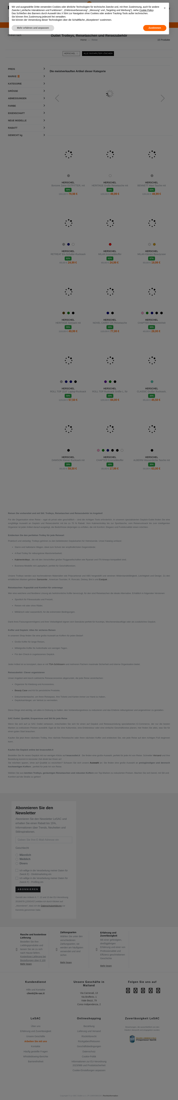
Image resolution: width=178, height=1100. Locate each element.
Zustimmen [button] (154, 27)
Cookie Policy (146, 10)
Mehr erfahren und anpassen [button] (33, 27)
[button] (164, 8)
